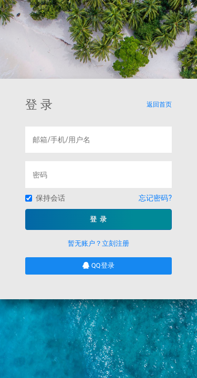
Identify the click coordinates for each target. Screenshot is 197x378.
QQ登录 (98, 265)
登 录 (99, 219)
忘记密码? (155, 198)
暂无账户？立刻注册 (98, 243)
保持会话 (45, 198)
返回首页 (159, 104)
